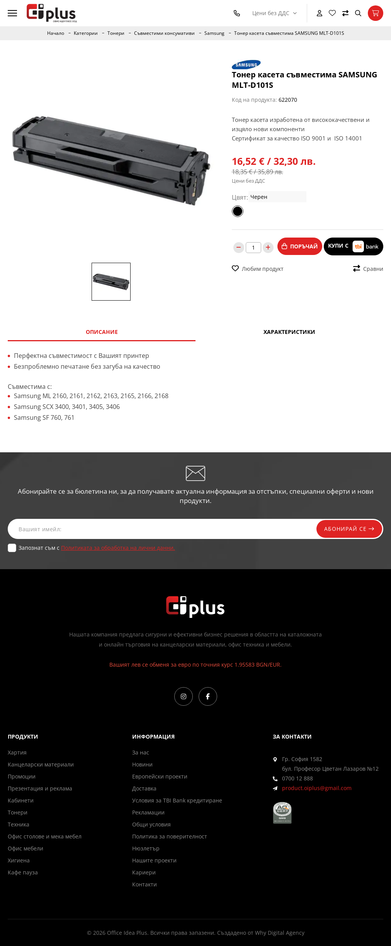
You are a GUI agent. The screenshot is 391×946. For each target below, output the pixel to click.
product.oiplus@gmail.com (317, 788)
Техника (18, 824)
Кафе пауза (23, 872)
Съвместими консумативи (164, 33)
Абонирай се (349, 528)
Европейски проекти (159, 776)
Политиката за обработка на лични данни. (118, 547)
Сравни (368, 268)
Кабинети (21, 800)
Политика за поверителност (169, 836)
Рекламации (148, 812)
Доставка (144, 788)
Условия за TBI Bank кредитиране (177, 800)
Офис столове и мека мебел (45, 836)
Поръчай (300, 246)
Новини (142, 764)
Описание (102, 331)
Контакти (144, 884)
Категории (86, 33)
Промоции (22, 776)
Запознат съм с (97, 547)
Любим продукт (258, 268)
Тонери (115, 33)
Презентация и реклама (40, 788)
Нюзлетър (146, 848)
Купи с (353, 246)
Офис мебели (25, 848)
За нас (140, 752)
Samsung (214, 33)
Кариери (144, 872)
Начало (55, 33)
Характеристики (289, 331)
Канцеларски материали (41, 764)
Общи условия (151, 824)
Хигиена (19, 860)
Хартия (17, 752)
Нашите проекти (154, 860)
